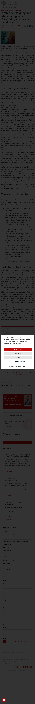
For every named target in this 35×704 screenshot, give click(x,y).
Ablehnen (18, 353)
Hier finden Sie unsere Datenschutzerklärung (17, 366)
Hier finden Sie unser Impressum (17, 364)
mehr (18, 357)
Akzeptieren (18, 349)
